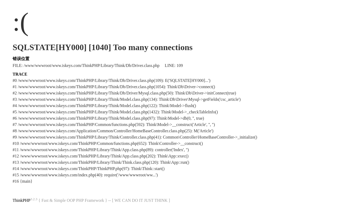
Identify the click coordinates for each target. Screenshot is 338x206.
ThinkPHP (21, 200)
